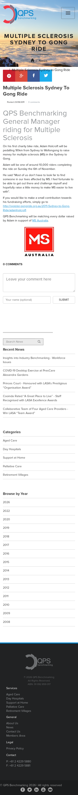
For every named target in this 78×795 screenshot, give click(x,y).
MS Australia (40, 220)
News (43, 61)
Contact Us (13, 731)
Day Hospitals (15, 698)
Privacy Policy (15, 748)
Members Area (15, 735)
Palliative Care (15, 707)
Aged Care (13, 694)
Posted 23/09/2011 (15, 102)
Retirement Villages (18, 711)
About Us (12, 723)
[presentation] (34, 313)
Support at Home (17, 702)
